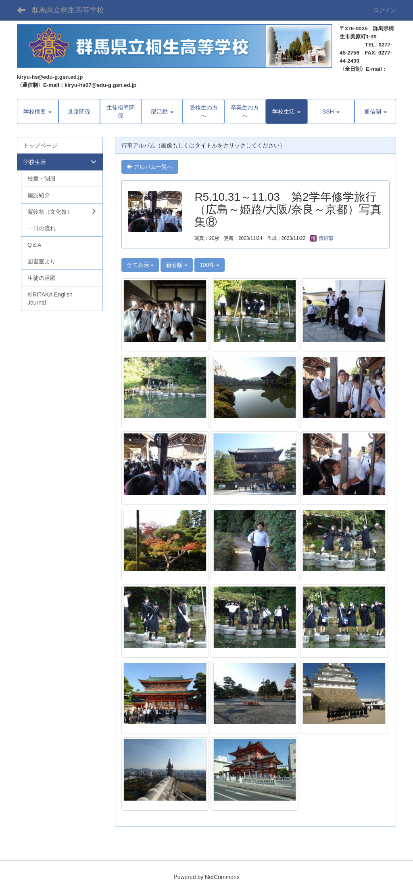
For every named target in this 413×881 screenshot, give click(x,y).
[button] (286, 111)
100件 (209, 265)
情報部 (321, 238)
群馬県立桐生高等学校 (67, 10)
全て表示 (140, 265)
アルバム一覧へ (150, 167)
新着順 (177, 265)
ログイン (384, 10)
